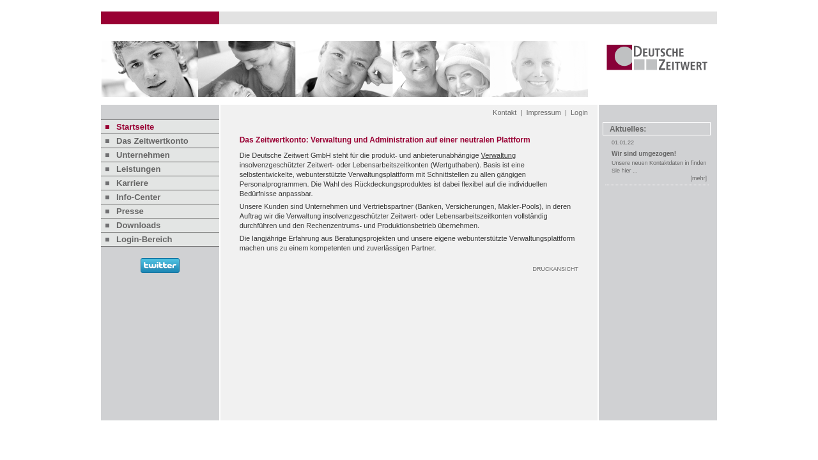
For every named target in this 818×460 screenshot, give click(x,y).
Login (579, 112)
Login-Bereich (144, 239)
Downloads (138, 225)
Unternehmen (143, 155)
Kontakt (504, 112)
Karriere (132, 183)
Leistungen (138, 169)
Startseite (135, 127)
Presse (130, 211)
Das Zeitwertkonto (152, 141)
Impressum (543, 112)
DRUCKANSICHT (555, 269)
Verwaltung (498, 155)
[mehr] (698, 178)
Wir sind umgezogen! (644, 153)
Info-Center (138, 197)
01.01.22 (623, 142)
